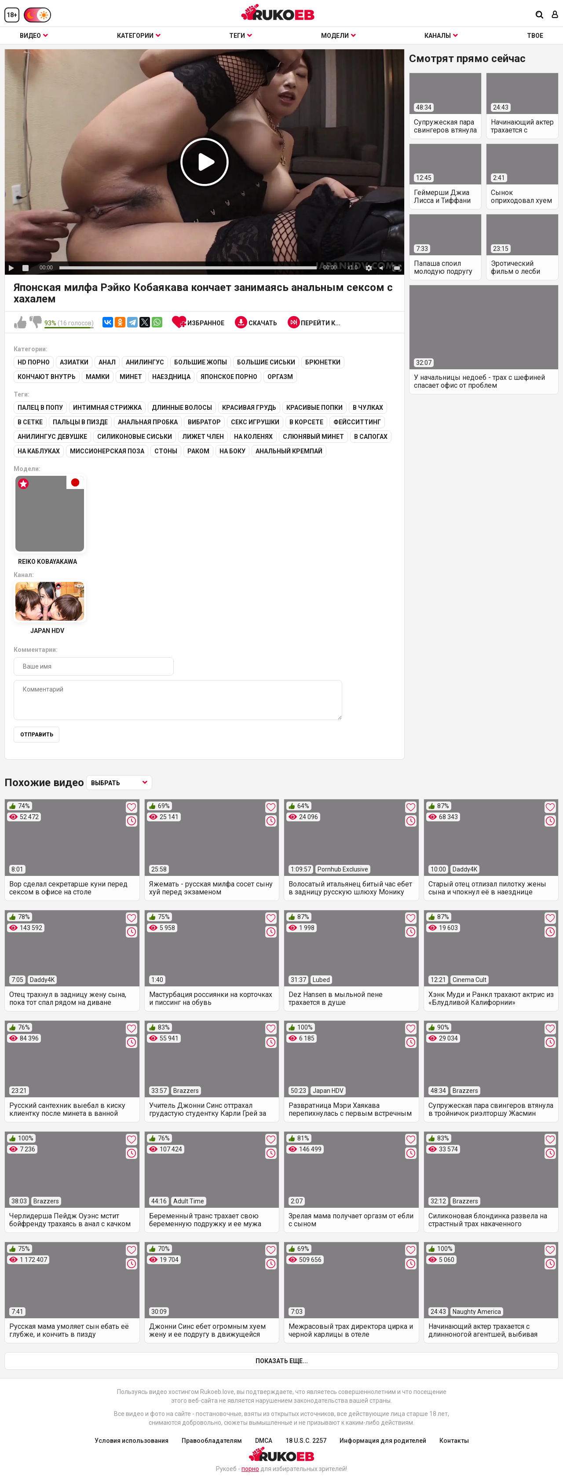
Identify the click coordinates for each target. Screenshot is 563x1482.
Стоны (165, 451)
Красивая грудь (249, 407)
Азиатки (74, 362)
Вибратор (204, 422)
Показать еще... (282, 1360)
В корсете (306, 422)
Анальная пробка (148, 422)
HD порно (34, 362)
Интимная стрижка (107, 407)
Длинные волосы (182, 407)
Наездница (171, 376)
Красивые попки (314, 407)
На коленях (253, 436)
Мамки (98, 376)
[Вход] (555, 15)
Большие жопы (200, 362)
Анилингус (145, 362)
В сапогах (371, 436)
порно (250, 1468)
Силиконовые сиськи (134, 436)
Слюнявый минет (313, 436)
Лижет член (203, 436)
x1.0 (352, 268)
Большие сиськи (266, 362)
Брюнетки (322, 362)
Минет (131, 376)
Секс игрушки (255, 422)
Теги (240, 35)
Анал (107, 362)
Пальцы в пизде (80, 422)
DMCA (263, 1440)
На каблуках (39, 451)
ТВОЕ (535, 35)
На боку (232, 451)
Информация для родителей (383, 1440)
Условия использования (131, 1440)
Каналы (441, 35)
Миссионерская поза (107, 451)
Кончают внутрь (47, 376)
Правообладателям (212, 1440)
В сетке (30, 422)
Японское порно (229, 376)
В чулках (368, 407)
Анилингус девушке (52, 436)
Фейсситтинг (357, 422)
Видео (34, 35)
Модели (338, 35)
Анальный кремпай (289, 451)
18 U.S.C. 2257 (305, 1440)
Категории (139, 35)
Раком (198, 451)
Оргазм (280, 376)
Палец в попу (40, 407)
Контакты (454, 1440)
